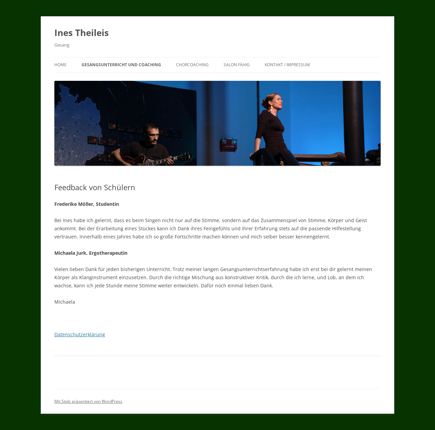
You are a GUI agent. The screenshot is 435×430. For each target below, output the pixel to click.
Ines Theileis (81, 32)
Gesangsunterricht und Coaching (121, 65)
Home (60, 65)
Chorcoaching (192, 65)
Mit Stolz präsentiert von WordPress (88, 401)
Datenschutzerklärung (79, 334)
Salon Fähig (237, 65)
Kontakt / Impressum (287, 65)
